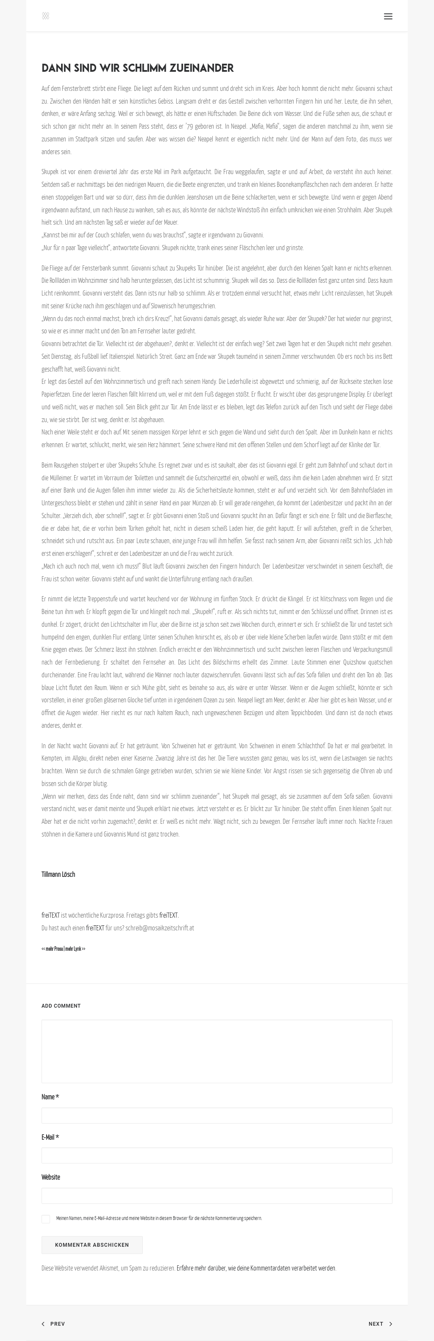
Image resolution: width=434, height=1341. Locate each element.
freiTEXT (51, 915)
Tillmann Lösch (58, 874)
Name (50, 1097)
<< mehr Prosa (52, 949)
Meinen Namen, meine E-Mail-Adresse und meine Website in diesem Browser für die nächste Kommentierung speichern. (159, 1218)
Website (51, 1177)
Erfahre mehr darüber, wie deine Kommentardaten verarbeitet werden (256, 1268)
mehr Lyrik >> (75, 949)
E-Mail (50, 1137)
